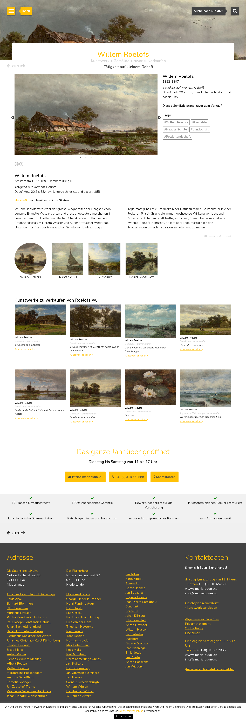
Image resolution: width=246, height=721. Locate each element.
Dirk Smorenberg (78, 668)
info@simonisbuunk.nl (85, 477)
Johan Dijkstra (135, 616)
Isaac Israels (74, 632)
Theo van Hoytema (79, 627)
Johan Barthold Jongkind (24, 627)
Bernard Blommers (20, 604)
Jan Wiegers (134, 667)
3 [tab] (91, 157)
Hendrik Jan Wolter (80, 692)
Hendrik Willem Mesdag (24, 659)
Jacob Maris (15, 650)
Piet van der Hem (78, 622)
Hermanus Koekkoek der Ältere (29, 636)
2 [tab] (86, 157)
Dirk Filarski (74, 608)
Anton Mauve (16, 655)
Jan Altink (132, 574)
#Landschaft (200, 129)
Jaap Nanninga (136, 648)
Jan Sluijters (74, 664)
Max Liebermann (78, 645)
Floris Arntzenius (78, 595)
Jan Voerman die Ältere (82, 673)
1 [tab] (81, 157)
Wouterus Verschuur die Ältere (29, 692)
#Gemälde (199, 122)
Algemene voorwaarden (202, 619)
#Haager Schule (175, 129)
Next (159, 118)
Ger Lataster (134, 634)
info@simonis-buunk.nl (201, 594)
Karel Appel (134, 579)
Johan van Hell (136, 621)
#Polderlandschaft (177, 137)
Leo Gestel (74, 613)
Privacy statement (198, 624)
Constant (132, 607)
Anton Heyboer (136, 625)
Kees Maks (73, 650)
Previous (12, 118)
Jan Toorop (74, 678)
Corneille (132, 611)
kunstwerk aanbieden (201, 608)
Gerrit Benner (135, 588)
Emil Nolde (133, 653)
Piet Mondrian (76, 655)
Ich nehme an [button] (123, 716)
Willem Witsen (77, 687)
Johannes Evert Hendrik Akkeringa (31, 595)
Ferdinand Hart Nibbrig (82, 618)
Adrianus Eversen (19, 613)
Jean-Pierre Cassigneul (141, 602)
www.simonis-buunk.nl (201, 589)
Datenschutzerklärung (130, 711)
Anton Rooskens (137, 662)
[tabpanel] (86, 114)
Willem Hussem (137, 630)
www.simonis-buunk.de (201, 655)
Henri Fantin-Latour (80, 604)
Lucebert (132, 639)
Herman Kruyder (78, 641)
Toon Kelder (75, 636)
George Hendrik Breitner (83, 599)
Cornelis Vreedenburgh (82, 682)
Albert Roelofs (17, 664)
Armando (132, 584)
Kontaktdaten (164, 477)
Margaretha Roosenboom (24, 673)
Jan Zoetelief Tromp (21, 687)
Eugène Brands (136, 598)
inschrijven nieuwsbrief (201, 603)
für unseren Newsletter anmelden (209, 669)
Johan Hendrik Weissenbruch (27, 696)
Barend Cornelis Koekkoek (25, 632)
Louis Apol (14, 599)
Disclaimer (192, 633)
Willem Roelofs (18, 668)
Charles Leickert (18, 645)
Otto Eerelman (17, 608)
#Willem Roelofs (176, 122)
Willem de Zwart (78, 696)
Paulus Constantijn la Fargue (27, 618)
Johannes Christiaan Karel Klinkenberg (33, 641)
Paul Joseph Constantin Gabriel (29, 622)
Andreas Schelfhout (21, 678)
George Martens (137, 644)
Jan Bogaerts (135, 593)
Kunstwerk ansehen (26, 349)
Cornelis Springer (19, 682)
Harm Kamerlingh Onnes (83, 659)
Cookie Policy (194, 629)
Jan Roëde (133, 658)
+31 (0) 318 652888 (128, 477)
